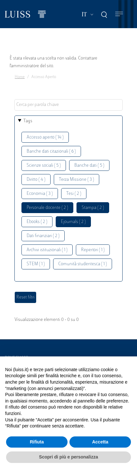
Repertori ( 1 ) (93, 250)
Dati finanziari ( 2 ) (43, 236)
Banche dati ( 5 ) (89, 165)
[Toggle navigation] (119, 14)
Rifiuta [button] (37, 441)
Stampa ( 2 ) (93, 207)
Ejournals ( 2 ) (73, 221)
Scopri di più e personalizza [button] (68, 456)
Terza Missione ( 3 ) (76, 179)
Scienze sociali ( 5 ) (44, 165)
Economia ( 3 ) (40, 193)
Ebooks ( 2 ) (37, 221)
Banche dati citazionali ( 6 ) (51, 151)
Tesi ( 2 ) (73, 193)
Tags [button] (27, 121)
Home (20, 77)
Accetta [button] (100, 441)
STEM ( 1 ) (36, 264)
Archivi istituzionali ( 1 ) (47, 250)
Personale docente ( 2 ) (47, 207)
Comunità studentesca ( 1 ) (82, 264)
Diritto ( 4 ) (36, 179)
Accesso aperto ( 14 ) (45, 137)
